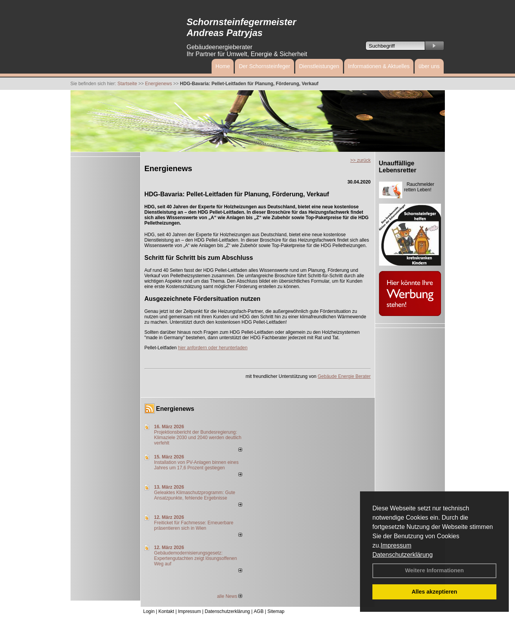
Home (222, 66)
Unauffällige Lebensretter (398, 166)
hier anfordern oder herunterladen (212, 347)
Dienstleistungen (319, 66)
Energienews (175, 408)
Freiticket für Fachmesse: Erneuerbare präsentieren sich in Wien (194, 525)
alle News (229, 596)
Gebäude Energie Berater (344, 376)
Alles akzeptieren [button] (434, 592)
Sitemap (275, 611)
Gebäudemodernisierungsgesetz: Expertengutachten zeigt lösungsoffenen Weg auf (195, 558)
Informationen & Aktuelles (379, 66)
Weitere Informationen (434, 570)
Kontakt (166, 611)
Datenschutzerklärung (402, 554)
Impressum (396, 545)
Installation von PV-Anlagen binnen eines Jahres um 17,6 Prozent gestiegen (196, 465)
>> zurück (360, 160)
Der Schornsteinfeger (264, 66)
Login (149, 611)
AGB (259, 611)
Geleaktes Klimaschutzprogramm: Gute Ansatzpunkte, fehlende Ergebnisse (194, 495)
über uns (429, 66)
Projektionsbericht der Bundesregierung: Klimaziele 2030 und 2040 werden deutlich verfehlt (198, 437)
